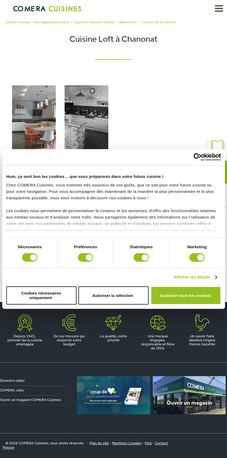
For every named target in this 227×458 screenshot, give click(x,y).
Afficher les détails (192, 277)
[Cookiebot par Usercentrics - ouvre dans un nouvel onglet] (197, 157)
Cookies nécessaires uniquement (41, 295)
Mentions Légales (127, 443)
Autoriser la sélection (112, 295)
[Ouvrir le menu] (219, 8)
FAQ (148, 443)
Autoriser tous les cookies (185, 295)
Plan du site (99, 443)
